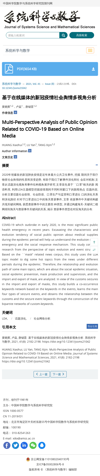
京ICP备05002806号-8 (50, 464)
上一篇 (42, 374)
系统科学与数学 (17, 50)
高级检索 (81, 35)
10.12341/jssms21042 (14, 88)
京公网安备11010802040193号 (47, 459)
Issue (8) (49, 84)
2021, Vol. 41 (33, 84)
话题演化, (21, 318)
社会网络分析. (42, 318)
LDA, (5, 318)
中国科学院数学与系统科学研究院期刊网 (27, 3)
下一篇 (58, 374)
